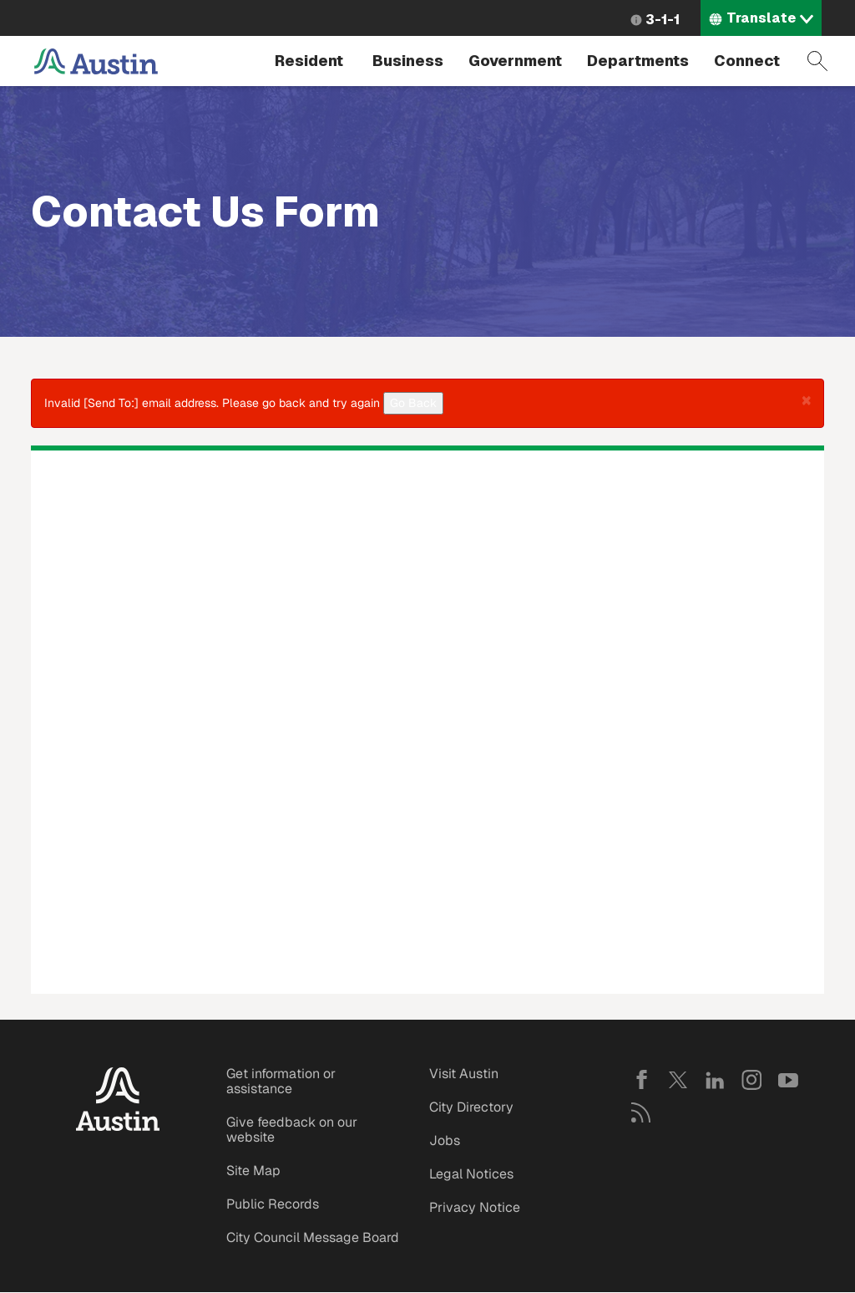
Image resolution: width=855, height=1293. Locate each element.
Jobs (444, 1140)
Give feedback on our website (291, 1129)
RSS (641, 1112)
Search (817, 61)
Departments (638, 60)
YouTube (788, 1080)
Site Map (253, 1170)
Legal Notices (471, 1174)
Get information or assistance (281, 1081)
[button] (807, 399)
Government (515, 60)
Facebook (641, 1080)
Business (407, 60)
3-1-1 (662, 19)
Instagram (751, 1080)
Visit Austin (463, 1073)
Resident (309, 60)
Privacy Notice (474, 1207)
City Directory (471, 1107)
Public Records (272, 1204)
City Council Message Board (312, 1237)
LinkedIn (715, 1080)
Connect (747, 60)
